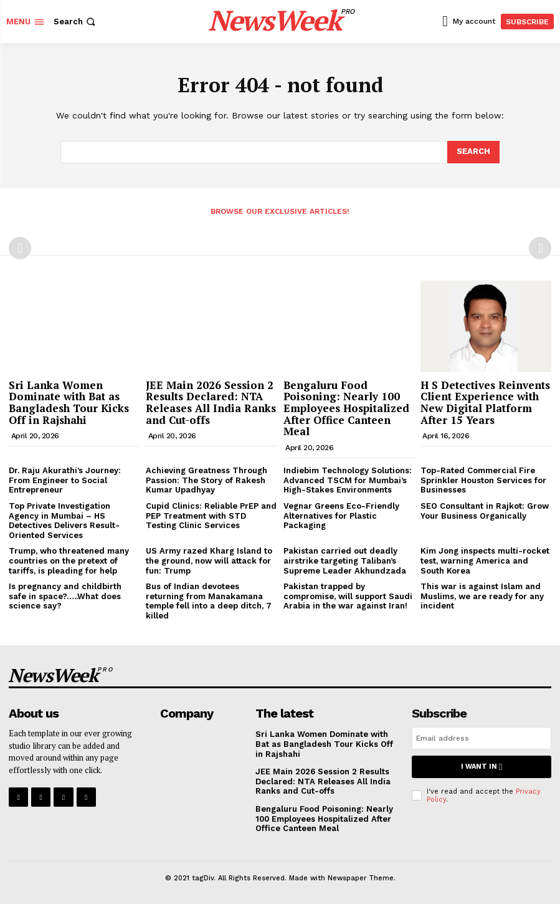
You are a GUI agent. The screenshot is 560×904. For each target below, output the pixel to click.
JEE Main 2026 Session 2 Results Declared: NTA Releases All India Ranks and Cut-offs (211, 402)
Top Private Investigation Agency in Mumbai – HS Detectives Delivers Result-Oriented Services (64, 520)
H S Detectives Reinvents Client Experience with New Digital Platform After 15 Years (485, 402)
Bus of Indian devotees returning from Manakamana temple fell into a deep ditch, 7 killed (209, 601)
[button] (76, 21)
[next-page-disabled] (540, 248)
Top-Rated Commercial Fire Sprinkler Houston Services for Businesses (483, 480)
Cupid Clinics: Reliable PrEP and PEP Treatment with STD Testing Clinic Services (211, 515)
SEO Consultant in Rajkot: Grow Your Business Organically (484, 511)
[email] (481, 738)
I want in (481, 766)
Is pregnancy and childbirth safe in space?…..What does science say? (65, 596)
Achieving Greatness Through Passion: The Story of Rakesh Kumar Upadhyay (206, 480)
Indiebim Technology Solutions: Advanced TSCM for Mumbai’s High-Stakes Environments (347, 480)
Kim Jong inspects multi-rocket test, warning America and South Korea (484, 560)
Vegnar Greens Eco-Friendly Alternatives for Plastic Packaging (341, 515)
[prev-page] (20, 248)
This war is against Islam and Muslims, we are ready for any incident (482, 596)
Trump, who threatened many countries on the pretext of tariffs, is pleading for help (69, 560)
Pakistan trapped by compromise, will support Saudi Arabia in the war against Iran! (347, 596)
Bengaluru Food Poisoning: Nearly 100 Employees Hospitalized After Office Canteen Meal (346, 408)
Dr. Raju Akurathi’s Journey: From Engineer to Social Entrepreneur (65, 480)
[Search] (473, 152)
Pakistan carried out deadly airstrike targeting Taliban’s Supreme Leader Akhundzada (344, 560)
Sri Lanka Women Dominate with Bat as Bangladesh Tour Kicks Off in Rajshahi (69, 402)
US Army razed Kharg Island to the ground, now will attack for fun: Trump (209, 560)
